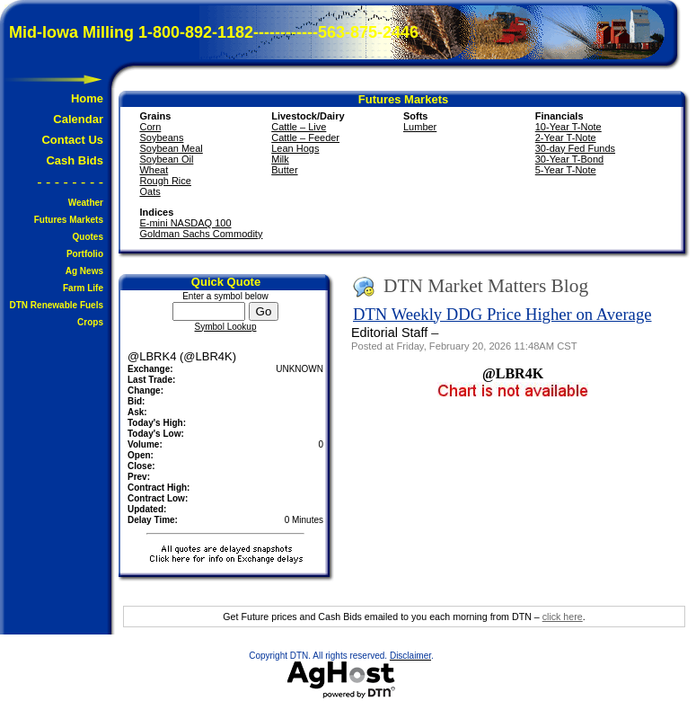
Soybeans (161, 137)
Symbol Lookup (226, 327)
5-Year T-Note (565, 169)
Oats (149, 191)
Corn (150, 126)
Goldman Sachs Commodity (200, 233)
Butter (284, 169)
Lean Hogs (295, 148)
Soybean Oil (166, 159)
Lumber (419, 126)
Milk (280, 159)
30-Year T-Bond (569, 159)
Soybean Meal (170, 148)
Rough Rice (164, 180)
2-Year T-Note (565, 137)
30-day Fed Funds (575, 148)
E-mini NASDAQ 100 (185, 222)
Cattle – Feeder (305, 137)
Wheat (153, 169)
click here (562, 616)
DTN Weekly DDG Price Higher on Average (502, 314)
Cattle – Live (298, 126)
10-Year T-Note (568, 126)
